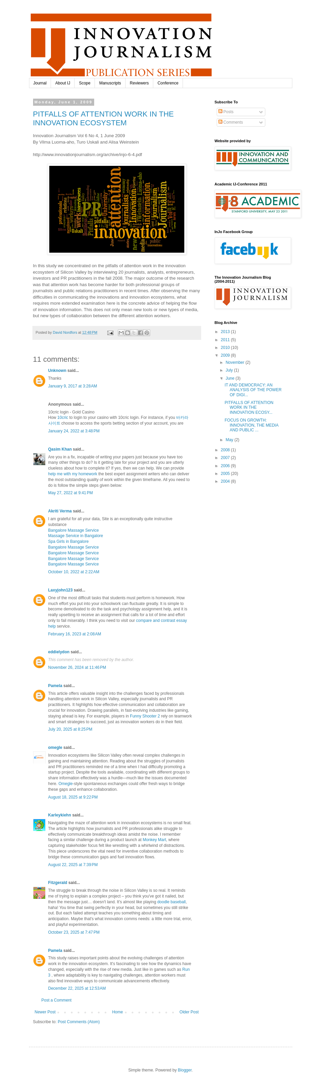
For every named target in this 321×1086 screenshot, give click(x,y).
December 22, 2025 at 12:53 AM (77, 988)
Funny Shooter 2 (145, 716)
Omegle (65, 783)
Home (117, 1012)
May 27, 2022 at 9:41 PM (70, 492)
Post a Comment (57, 1000)
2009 (226, 355)
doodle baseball (171, 902)
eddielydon (59, 652)
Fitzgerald (58, 882)
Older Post (189, 1012)
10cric (62, 417)
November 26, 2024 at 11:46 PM (77, 667)
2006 (226, 465)
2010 (226, 347)
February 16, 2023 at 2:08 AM (74, 634)
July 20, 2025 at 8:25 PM (70, 729)
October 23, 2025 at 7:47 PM (74, 932)
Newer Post (45, 1012)
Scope (84, 83)
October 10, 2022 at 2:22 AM (74, 572)
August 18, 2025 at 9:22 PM (73, 797)
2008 (226, 450)
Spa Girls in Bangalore (68, 541)
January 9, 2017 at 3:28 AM (72, 386)
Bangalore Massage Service (73, 530)
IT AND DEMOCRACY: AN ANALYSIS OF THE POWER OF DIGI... (253, 390)
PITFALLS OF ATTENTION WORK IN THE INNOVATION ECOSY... (248, 407)
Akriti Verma (60, 511)
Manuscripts (110, 83)
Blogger (185, 1070)
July (229, 370)
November (235, 362)
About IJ (62, 83)
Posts (226, 111)
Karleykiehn (59, 815)
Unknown (57, 370)
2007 (226, 457)
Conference (168, 83)
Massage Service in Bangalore (75, 535)
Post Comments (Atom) (79, 1021)
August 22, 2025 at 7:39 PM (73, 864)
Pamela (55, 685)
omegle (55, 747)
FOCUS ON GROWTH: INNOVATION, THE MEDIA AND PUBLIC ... (251, 425)
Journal (40, 83)
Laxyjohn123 (60, 590)
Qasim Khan (60, 449)
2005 (226, 473)
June (230, 378)
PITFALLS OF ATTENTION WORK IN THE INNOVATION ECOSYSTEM (103, 118)
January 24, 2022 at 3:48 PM (74, 431)
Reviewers (139, 83)
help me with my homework (72, 474)
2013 (226, 331)
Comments (230, 122)
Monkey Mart (154, 839)
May (229, 439)
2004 (226, 481)
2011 (226, 339)
